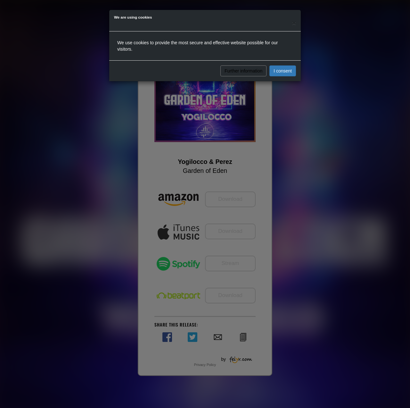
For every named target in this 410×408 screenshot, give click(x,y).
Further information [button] (243, 70)
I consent (283, 70)
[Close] (294, 23)
